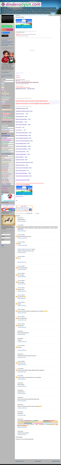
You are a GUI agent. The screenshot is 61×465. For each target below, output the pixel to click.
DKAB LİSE (46, 8)
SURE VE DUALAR (24, 9)
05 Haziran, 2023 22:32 (22, 407)
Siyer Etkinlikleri (48, 9)
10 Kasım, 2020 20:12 (22, 350)
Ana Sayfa (38, 461)
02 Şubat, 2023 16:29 (22, 400)
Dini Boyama (27, 11)
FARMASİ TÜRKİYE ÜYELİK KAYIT (25, 249)
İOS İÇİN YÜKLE (31, 88)
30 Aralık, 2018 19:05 (22, 269)
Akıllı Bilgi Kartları (33, 9)
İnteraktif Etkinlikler (10, 11)
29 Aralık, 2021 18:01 (22, 371)
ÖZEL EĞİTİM (52, 8)
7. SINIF (35, 8)
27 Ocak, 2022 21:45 (22, 379)
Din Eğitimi (4, 11)
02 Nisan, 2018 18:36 (22, 221)
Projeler (40, 11)
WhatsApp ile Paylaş (7, 26)
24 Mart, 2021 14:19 (22, 357)
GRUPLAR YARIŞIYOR (6, 9)
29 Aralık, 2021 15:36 (22, 364)
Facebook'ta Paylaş (5, 32)
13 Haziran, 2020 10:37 (22, 341)
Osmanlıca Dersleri (5, 186)
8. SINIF (40, 8)
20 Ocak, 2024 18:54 (22, 415)
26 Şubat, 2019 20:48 (22, 291)
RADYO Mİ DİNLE (5, 72)
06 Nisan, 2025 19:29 (22, 434)
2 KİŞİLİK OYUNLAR (5, 13)
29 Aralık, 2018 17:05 (22, 262)
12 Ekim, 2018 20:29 (22, 252)
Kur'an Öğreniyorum (19, 11)
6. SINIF (30, 8)
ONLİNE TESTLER (15, 9)
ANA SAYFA (4, 8)
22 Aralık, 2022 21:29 (22, 386)
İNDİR (27, 108)
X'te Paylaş (5, 35)
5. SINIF (25, 8)
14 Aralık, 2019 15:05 (22, 320)
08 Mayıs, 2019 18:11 (22, 305)
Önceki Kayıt (56, 461)
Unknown (19, 234)
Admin (19, 225)
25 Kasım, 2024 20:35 (22, 427)
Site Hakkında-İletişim (48, 11)
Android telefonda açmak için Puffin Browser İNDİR (7, 42)
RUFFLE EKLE (4, 40)
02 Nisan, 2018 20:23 (22, 230)
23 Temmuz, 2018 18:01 (22, 245)
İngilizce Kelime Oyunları (33, 13)
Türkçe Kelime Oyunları (23, 13)
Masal (19, 375)
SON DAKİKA (56, 11)
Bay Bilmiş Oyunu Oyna (19, 196)
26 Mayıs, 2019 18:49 (22, 312)
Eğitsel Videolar (34, 11)
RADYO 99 (48, 13)
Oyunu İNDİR (17, 75)
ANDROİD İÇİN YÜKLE (21, 88)
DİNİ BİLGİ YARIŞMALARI (13, 8)
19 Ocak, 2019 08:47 (22, 276)
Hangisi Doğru (40, 9)
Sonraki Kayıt (20, 461)
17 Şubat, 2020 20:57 (22, 327)
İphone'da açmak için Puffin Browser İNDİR (7, 45)
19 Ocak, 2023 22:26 (22, 393)
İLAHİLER (42, 13)
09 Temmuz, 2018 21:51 (22, 238)
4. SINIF (21, 8)
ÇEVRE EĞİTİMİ (14, 13)
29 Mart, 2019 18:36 (22, 298)
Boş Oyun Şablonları (6, 153)
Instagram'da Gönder (7, 29)
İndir (16, 200)
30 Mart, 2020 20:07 (22, 334)
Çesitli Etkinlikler (56, 9)
